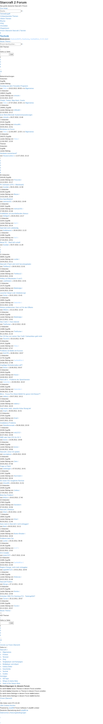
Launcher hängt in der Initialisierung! (13, 293)
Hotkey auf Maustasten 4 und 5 (11, 278)
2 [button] (0, 59)
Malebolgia (18, 288)
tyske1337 (6, 555)
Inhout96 (17, 124)
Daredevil (17, 505)
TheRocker (7, 324)
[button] (0, 49)
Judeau (16, 490)
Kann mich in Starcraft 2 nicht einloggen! (14, 524)
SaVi (46, 39)
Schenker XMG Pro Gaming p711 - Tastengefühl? (17, 596)
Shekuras (17, 577)
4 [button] (0, 64)
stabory (5, 396)
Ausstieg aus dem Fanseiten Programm (14, 86)
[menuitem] (9, 16)
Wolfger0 (6, 216)
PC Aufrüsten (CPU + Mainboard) (12, 185)
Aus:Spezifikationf (6, 199)
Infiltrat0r (17, 110)
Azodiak (6, 187)
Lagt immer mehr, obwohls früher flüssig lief (15, 408)
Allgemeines (29, 88)
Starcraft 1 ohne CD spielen (10, 452)
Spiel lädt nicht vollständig (9, 228)
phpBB (11, 708)
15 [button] (1, 71)
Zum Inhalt (4, 8)
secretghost (7, 454)
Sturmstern (18, 476)
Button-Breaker (19, 533)
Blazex (16, 194)
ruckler (16, 259)
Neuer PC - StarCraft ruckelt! (10, 242)
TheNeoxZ (6, 266)
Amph (5, 411)
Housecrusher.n (8, 156)
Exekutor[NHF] (16, 39)
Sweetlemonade (8, 425)
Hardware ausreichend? (8, 153)
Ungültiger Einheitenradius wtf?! (11, 365)
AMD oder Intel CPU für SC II (10, 437)
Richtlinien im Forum (7, 129)
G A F (42, 39)
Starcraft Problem (6, 582)
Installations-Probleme (8, 423)
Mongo (5, 584)
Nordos (16, 591)
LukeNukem (7, 281)
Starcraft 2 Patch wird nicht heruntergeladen (15, 264)
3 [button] (0, 62)
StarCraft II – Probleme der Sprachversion (15, 379)
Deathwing (26, 39)
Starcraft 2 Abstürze (7, 509)
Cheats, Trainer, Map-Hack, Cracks (12, 100)
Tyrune (5, 598)
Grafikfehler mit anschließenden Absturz (14, 213)
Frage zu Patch (5, 466)
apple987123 (7, 570)
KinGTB (6, 353)
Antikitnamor (7, 230)
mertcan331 (7, 201)
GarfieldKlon (34, 39)
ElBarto (5, 310)
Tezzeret (6, 339)
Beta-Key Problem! (6, 495)
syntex (5, 541)
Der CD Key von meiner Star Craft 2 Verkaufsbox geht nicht (21, 336)
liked (4, 526)
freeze (5, 367)
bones (5, 440)
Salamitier (17, 302)
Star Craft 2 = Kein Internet (9, 322)
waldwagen (7, 468)
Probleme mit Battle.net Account (11, 351)
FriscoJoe (17, 180)
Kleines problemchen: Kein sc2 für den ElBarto (16, 307)
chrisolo (16, 95)
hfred (5, 512)
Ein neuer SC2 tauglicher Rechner (12, 481)
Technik (4, 36)
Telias (5, 88)
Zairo (15, 461)
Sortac (5, 295)
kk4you (5, 497)
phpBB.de (24, 710)
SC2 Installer (4, 553)
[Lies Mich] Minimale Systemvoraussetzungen (16, 115)
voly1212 (17, 432)
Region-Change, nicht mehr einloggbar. (14, 567)
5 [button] (0, 67)
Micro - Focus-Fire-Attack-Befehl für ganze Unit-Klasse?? (20, 394)
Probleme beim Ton (7, 538)
